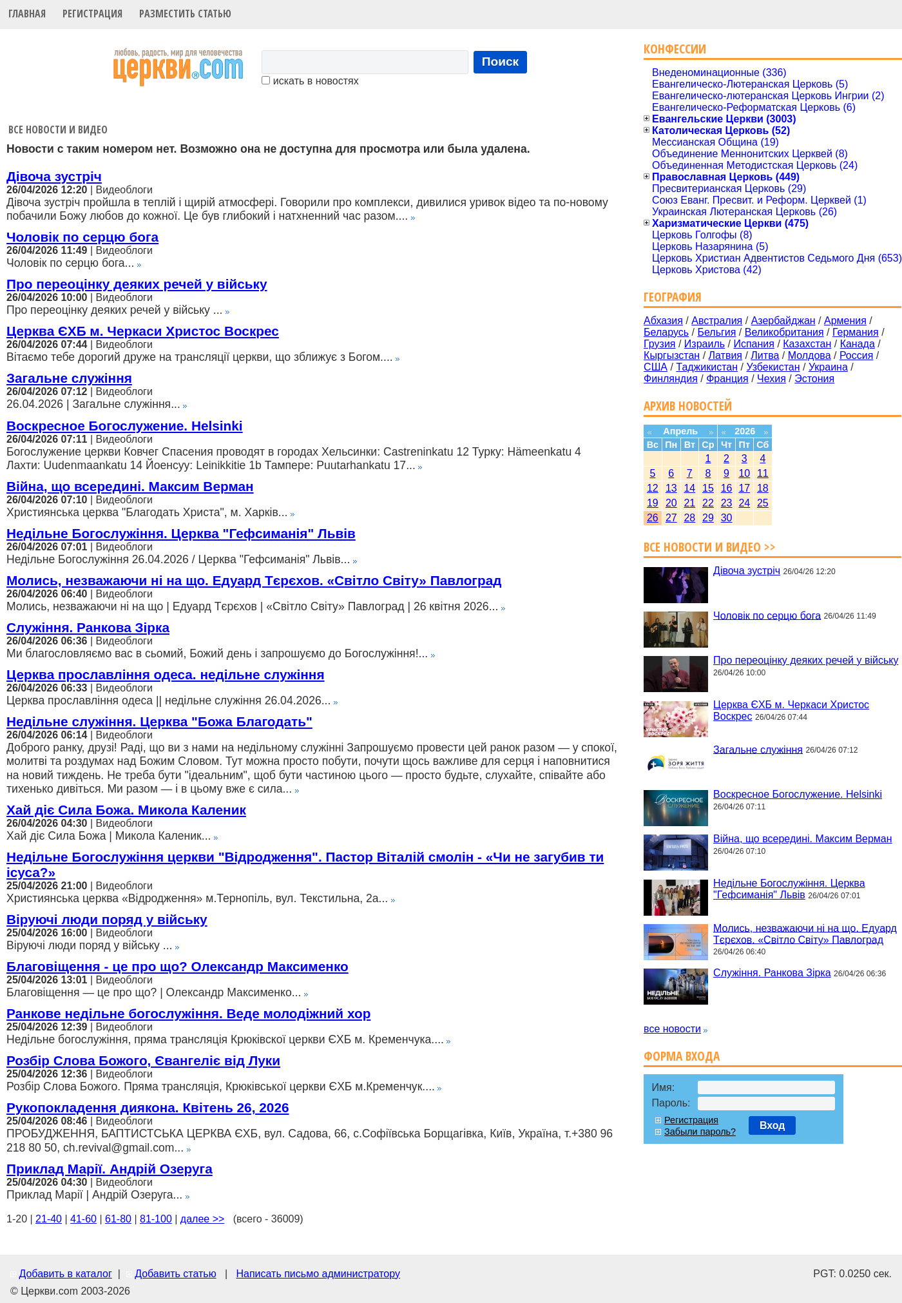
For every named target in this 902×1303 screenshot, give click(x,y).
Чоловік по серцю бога (82, 236)
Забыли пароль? (700, 1131)
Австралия (716, 320)
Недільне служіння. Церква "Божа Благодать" (159, 721)
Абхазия (663, 320)
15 (708, 488)
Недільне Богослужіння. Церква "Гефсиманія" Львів (181, 533)
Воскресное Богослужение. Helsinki (124, 425)
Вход (772, 1125)
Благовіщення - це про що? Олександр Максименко (177, 966)
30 (727, 517)
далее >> (202, 1218)
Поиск (500, 61)
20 (671, 502)
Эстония (814, 378)
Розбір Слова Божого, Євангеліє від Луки (143, 1060)
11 (763, 473)
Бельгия (716, 332)
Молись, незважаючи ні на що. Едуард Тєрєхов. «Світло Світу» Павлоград (254, 580)
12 (652, 488)
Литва (765, 355)
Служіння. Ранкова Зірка (87, 627)
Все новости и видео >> (710, 546)
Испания (753, 343)
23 (727, 502)
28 (689, 517)
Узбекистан (773, 367)
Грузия (659, 343)
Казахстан (807, 343)
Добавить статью (175, 1273)
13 (671, 488)
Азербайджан (783, 320)
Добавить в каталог (65, 1273)
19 (652, 502)
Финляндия (671, 378)
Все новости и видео (58, 129)
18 (763, 488)
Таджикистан (707, 367)
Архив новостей (688, 405)
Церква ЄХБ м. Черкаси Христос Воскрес (142, 330)
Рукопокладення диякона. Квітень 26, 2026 (147, 1107)
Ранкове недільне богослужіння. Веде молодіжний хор (188, 1013)
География (673, 296)
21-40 (48, 1218)
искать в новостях (310, 80)
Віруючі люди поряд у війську (106, 919)
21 (689, 502)
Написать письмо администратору (317, 1273)
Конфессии (675, 48)
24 (744, 502)
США (655, 367)
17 (744, 488)
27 (671, 517)
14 (689, 488)
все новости (672, 1028)
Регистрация (92, 13)
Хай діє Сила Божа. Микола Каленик (126, 809)
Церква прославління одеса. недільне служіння (165, 674)
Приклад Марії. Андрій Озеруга (109, 1168)
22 (708, 502)
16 (727, 488)
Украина (828, 367)
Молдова (809, 355)
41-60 (83, 1218)
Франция (727, 378)
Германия (855, 332)
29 (708, 517)
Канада (857, 343)
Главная (27, 13)
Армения (845, 320)
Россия (856, 355)
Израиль (704, 343)
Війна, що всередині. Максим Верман (130, 486)
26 (652, 517)
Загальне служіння (69, 378)
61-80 (118, 1218)
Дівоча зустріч (54, 176)
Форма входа (682, 1056)
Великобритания (784, 332)
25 (763, 502)
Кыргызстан (672, 355)
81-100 (156, 1218)
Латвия (725, 355)
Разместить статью (185, 13)
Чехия (771, 378)
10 (744, 473)
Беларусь (666, 332)
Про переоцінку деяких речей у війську (136, 283)
